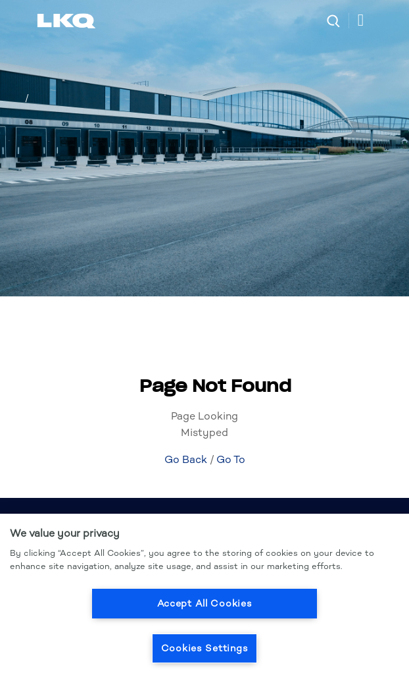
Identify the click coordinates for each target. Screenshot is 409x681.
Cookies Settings (205, 648)
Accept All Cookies (205, 603)
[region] (204, 597)
